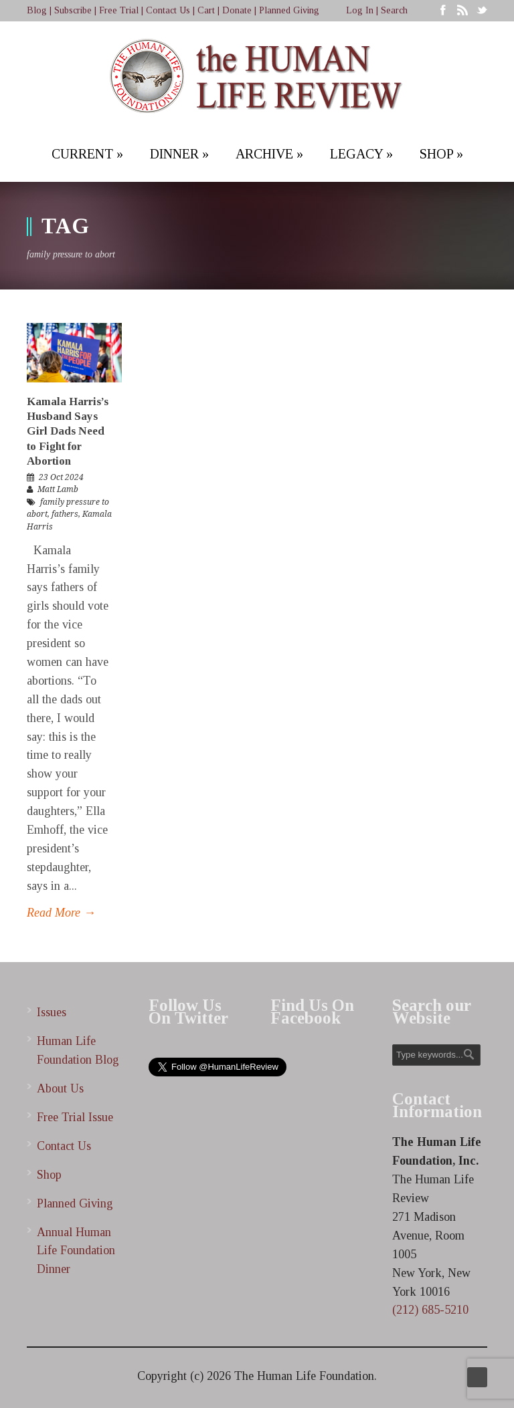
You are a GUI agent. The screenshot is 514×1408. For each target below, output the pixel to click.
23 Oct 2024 (61, 477)
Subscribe (73, 10)
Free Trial (119, 10)
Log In (359, 10)
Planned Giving (289, 10)
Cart (206, 10)
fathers (65, 514)
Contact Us (168, 10)
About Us (60, 1088)
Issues (51, 1012)
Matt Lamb (57, 489)
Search (394, 10)
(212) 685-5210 (430, 1309)
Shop (49, 1174)
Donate (237, 10)
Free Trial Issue (75, 1117)
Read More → (61, 912)
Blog (37, 10)
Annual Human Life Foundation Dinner (76, 1250)
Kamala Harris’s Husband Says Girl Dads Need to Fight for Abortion (67, 431)
